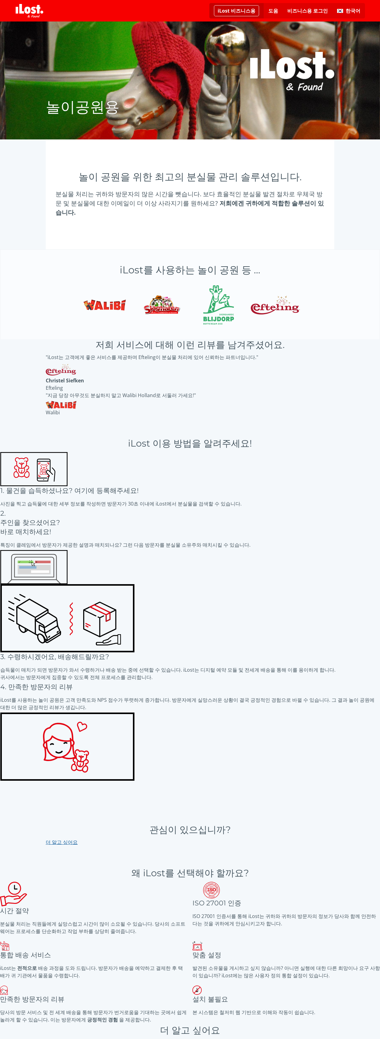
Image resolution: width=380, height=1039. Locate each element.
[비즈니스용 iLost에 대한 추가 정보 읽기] (236, 10)
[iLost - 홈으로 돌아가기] (29, 11)
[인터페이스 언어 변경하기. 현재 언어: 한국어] (348, 10)
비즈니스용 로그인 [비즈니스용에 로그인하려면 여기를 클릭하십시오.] (307, 10)
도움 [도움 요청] (273, 10)
